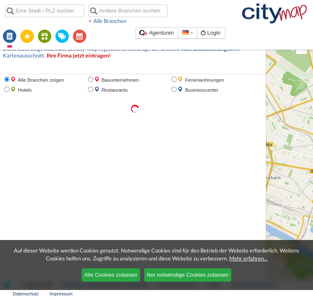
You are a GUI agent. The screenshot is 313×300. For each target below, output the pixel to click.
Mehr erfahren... (248, 258)
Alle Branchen (109, 21)
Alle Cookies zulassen (110, 275)
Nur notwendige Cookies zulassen (188, 275)
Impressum (61, 293)
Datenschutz (26, 293)
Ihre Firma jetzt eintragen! (79, 55)
